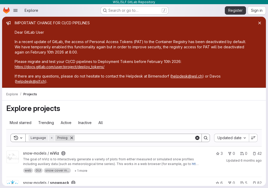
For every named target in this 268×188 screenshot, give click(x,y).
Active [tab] (66, 122)
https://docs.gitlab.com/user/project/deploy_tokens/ (59, 66)
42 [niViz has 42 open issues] (257, 153)
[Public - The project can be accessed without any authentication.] (63, 153)
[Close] (259, 23)
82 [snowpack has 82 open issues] (257, 183)
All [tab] (100, 122)
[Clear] (197, 138)
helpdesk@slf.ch (30, 81)
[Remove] (72, 138)
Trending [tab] (46, 122)
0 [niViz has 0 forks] (231, 153)
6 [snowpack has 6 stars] (219, 183)
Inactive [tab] (85, 122)
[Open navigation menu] (15, 10)
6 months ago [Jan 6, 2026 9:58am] (251, 160)
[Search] (134, 138)
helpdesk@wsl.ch (186, 76)
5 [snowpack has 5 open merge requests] (243, 183)
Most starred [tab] (20, 122)
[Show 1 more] (81, 170)
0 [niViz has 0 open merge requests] (243, 153)
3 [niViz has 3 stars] (219, 153)
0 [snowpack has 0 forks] (231, 183)
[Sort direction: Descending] (253, 138)
